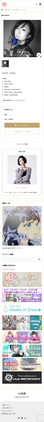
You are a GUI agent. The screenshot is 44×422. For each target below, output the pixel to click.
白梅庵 (22, 393)
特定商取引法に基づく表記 (8, 413)
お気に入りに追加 (23, 132)
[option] (22, 228)
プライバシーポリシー (7, 411)
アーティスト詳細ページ (22, 187)
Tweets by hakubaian (8, 269)
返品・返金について (8, 408)
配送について (6, 405)
